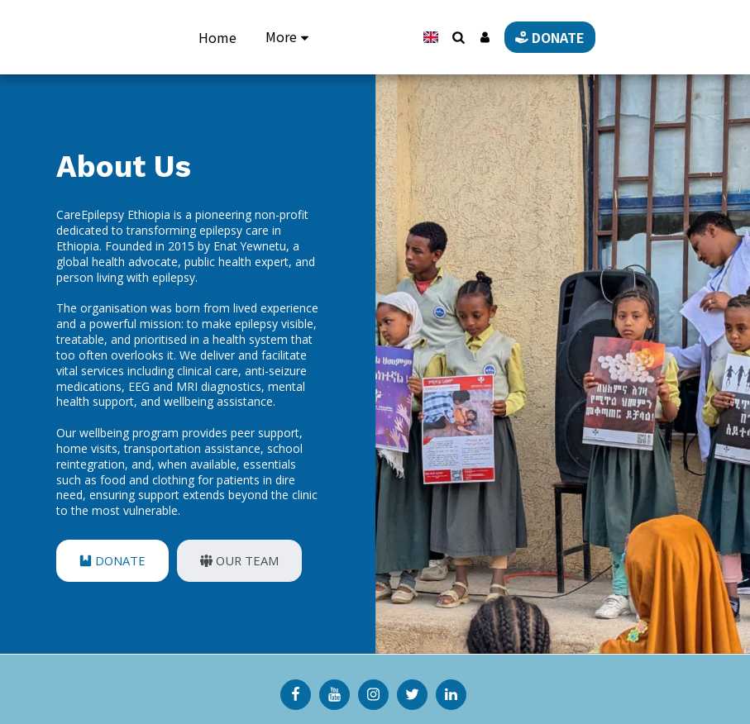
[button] (512, 37)
